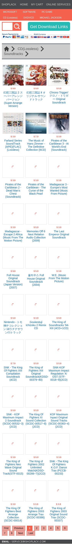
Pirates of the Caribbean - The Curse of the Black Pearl (36, 189)
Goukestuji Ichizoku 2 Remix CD (36, 325)
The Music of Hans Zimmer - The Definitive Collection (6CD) (36, 145)
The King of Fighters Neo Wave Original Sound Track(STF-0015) (13, 467)
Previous (18, 528)
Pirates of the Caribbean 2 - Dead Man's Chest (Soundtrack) (13, 190)
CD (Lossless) (10, 17)
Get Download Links (49, 26)
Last (31, 533)
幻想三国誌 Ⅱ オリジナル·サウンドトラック (36, 96)
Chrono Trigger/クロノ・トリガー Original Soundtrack (59, 97)
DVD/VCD (28, 17)
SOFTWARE (29, 12)
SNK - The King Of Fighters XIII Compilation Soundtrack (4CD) (13, 373)
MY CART (37, 4)
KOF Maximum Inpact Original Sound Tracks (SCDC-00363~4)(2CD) (59, 420)
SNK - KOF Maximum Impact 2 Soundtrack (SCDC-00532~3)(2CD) (13, 420)
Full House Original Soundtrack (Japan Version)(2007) (13, 281)
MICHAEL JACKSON (50, 17)
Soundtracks (13, 54)
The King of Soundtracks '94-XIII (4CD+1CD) (59, 325)
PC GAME (47, 12)
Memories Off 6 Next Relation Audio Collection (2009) (36, 236)
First (6, 528)
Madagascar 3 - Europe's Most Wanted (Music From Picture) (59, 189)
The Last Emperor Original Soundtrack (59, 234)
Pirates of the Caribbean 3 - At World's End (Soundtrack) (59, 145)
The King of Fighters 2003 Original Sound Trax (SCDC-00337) (58, 514)
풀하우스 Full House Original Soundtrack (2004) (36, 280)
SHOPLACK (9, 4)
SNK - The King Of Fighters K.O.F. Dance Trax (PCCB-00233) (59, 467)
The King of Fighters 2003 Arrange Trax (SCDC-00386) (36, 513)
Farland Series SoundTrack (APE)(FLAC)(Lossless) (13, 145)
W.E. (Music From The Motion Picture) (59, 278)
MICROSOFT (10, 12)
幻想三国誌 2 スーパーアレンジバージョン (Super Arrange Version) (13, 99)
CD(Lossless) (28, 49)
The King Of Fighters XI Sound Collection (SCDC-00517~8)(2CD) (36, 420)
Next (20, 533)
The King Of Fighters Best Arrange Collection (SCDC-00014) (13, 514)
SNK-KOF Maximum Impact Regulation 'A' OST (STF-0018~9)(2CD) (59, 373)
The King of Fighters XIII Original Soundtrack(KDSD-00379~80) (37, 373)
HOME (24, 4)
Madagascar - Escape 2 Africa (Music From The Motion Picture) (13, 236)
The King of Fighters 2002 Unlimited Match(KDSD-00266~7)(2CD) (36, 467)
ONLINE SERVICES (58, 4)
